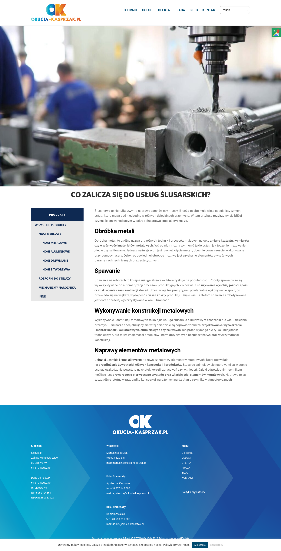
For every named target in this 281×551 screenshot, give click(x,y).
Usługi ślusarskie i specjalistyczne (118, 360)
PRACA (179, 10)
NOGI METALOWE (54, 242)
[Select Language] (235, 10)
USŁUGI (148, 10)
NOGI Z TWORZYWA (56, 269)
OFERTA (164, 10)
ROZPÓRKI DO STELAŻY (55, 278)
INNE (42, 296)
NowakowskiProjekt (179, 538)
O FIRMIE (131, 10)
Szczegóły (216, 544)
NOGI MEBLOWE (50, 234)
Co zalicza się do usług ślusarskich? (140, 194)
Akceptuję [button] (200, 544)
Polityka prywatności (194, 492)
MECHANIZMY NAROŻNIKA (57, 287)
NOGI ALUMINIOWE (56, 251)
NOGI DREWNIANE (55, 260)
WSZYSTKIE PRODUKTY (50, 225)
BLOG (194, 10)
